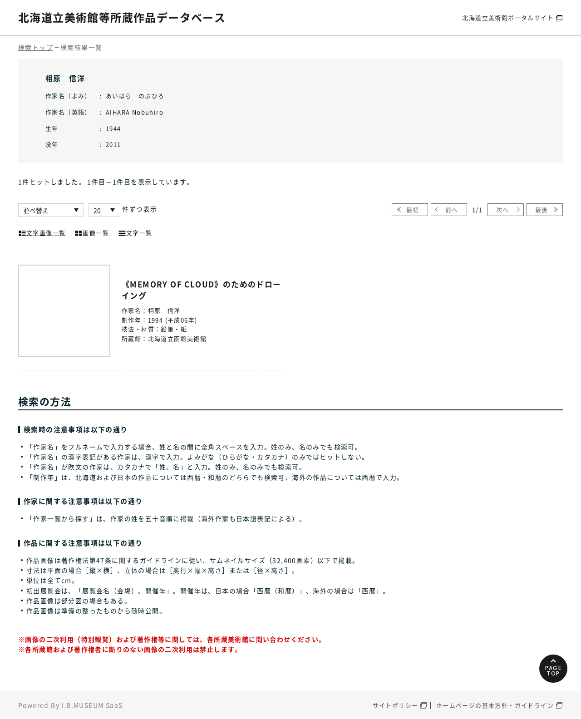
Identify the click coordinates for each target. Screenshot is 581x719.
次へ (502, 209)
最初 (412, 209)
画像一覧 (91, 232)
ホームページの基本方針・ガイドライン (495, 705)
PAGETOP (553, 670)
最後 (541, 209)
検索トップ (35, 47)
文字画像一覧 (41, 232)
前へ (451, 209)
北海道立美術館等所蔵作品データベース (122, 17)
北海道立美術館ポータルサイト (508, 17)
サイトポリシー (396, 705)
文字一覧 (135, 232)
